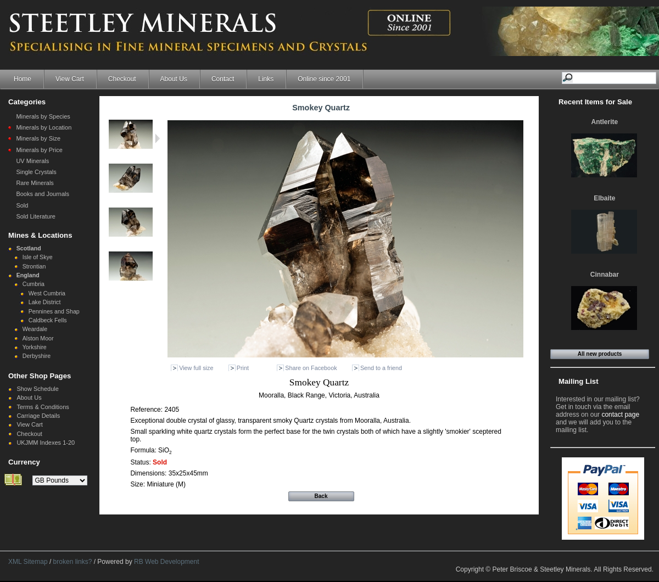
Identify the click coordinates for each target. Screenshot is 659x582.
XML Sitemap (28, 562)
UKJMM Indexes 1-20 (45, 442)
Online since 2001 (324, 79)
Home (22, 79)
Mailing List (579, 381)
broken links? (72, 562)
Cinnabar (604, 274)
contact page (620, 414)
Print (243, 368)
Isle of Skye (38, 257)
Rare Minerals (34, 183)
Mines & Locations (40, 235)
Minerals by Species (43, 116)
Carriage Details (38, 415)
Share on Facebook (311, 368)
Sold (22, 205)
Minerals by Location (43, 127)
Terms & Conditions (42, 407)
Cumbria (33, 284)
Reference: (147, 409)
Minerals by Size (38, 138)
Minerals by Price (39, 150)
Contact (222, 79)
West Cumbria (47, 293)
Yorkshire (35, 347)
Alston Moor (38, 338)
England (28, 275)
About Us (173, 79)
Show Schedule (37, 388)
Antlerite (604, 122)
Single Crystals (36, 172)
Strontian (34, 266)
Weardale (35, 329)
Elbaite (604, 198)
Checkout (122, 79)
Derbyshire (37, 355)
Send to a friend (381, 368)
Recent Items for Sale (595, 102)
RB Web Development (166, 562)
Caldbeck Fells (48, 320)
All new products (600, 354)
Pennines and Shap (54, 311)
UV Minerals (32, 161)
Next (157, 138)
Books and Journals (42, 194)
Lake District (45, 302)
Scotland (28, 248)
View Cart (69, 79)
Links (265, 79)
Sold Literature (35, 216)
